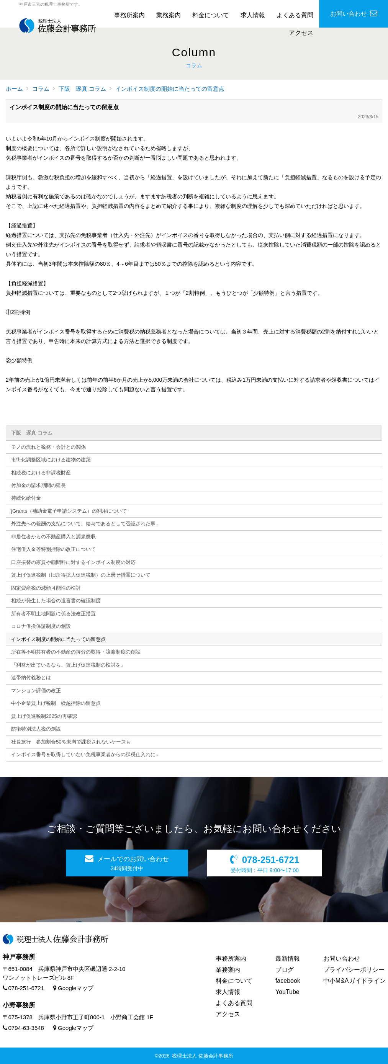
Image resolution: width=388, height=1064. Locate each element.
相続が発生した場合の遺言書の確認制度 (56, 600)
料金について (210, 15)
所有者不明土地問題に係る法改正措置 (53, 613)
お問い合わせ (341, 958)
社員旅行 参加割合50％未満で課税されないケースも (71, 742)
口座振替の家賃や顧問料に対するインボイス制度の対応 (73, 562)
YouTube (287, 992)
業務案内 (168, 15)
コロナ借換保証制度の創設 (41, 626)
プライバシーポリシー (354, 969)
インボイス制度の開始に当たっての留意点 (169, 89)
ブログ (284, 969)
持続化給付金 (26, 498)
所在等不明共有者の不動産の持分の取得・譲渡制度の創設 (76, 652)
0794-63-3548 (23, 1028)
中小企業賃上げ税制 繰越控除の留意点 (56, 703)
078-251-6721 (23, 988)
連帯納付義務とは (31, 677)
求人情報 (253, 15)
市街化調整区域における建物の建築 (51, 460)
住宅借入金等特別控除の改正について (53, 549)
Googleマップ (73, 988)
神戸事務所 (19, 957)
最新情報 (287, 958)
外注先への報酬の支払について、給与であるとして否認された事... (85, 523)
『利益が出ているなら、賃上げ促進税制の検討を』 (68, 665)
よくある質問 (295, 15)
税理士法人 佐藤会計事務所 (202, 1056)
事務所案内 (129, 15)
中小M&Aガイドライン (354, 980)
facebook (287, 980)
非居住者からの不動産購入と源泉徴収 (53, 536)
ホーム (14, 89)
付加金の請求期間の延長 (38, 485)
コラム (40, 89)
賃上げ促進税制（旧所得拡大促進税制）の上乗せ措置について (81, 575)
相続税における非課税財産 (41, 473)
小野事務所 (19, 1005)
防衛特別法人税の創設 (36, 729)
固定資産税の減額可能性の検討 (46, 588)
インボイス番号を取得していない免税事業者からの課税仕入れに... (85, 754)
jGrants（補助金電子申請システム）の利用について (69, 511)
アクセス (301, 32)
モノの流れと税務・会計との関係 (48, 447)
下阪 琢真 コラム (82, 89)
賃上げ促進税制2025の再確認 (44, 716)
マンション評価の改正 (36, 690)
